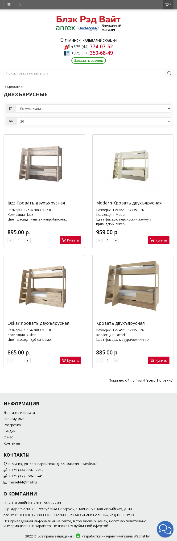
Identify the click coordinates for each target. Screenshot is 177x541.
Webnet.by (142, 536)
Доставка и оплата (19, 412)
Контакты (12, 443)
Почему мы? (14, 418)
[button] (165, 529)
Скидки (10, 431)
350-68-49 (92, 53)
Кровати (13, 86)
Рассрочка (12, 424)
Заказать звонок (88, 60)
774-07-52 (92, 46)
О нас (8, 437)
